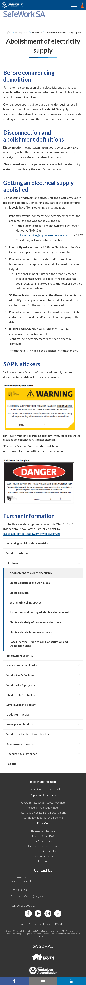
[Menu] (74, 5)
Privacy (46, 924)
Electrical (37, 32)
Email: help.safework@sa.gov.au (27, 896)
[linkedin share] (71, 981)
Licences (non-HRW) (43, 835)
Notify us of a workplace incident (43, 789)
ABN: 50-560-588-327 (23, 905)
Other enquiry (43, 861)
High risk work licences (43, 830)
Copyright (33, 924)
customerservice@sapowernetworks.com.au (44, 235)
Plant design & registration (43, 850)
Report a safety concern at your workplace (43, 802)
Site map (19, 924)
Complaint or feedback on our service (43, 817)
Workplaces (21, 32)
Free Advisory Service (43, 856)
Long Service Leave (43, 840)
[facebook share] (14, 981)
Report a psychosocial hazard (43, 807)
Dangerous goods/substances (43, 845)
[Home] (8, 32)
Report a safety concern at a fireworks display (43, 812)
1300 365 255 (19, 890)
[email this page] (43, 981)
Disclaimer (60, 924)
